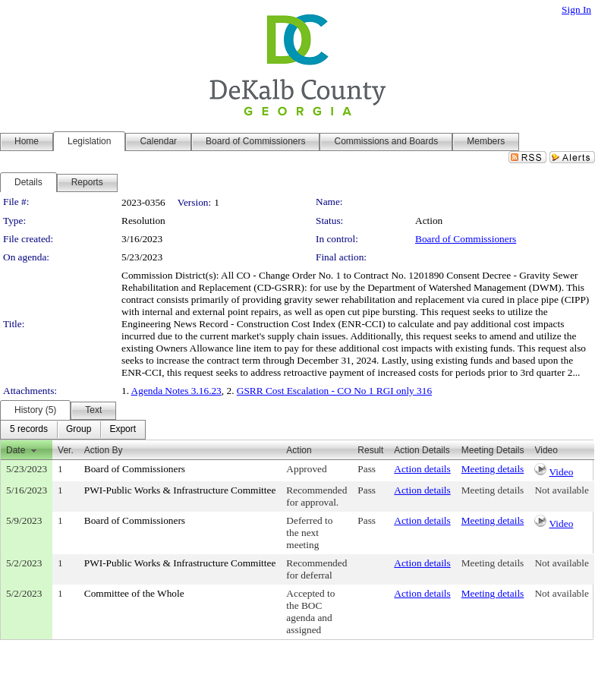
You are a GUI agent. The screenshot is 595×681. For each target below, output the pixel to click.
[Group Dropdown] (78, 430)
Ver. (66, 450)
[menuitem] (29, 430)
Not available (561, 490)
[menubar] (73, 430)
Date (15, 450)
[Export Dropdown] (122, 430)
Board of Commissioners (465, 238)
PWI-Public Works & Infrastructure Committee (180, 490)
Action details (422, 468)
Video (561, 472)
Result (370, 450)
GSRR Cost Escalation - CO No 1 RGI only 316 (334, 390)
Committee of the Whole (134, 593)
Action (298, 450)
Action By (103, 450)
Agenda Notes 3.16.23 (176, 390)
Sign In (576, 9)
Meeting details (492, 468)
